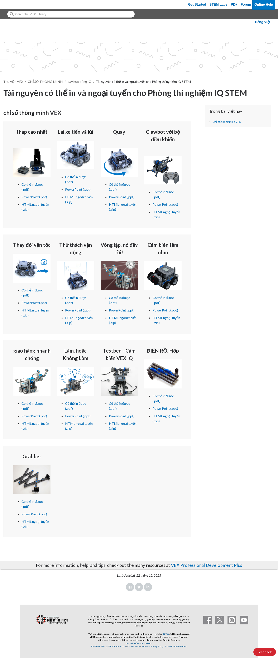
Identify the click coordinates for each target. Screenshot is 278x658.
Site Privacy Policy (99, 646)
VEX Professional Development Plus (206, 565)
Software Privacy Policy (152, 646)
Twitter (139, 587)
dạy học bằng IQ (79, 81)
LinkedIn (148, 587)
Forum (246, 4)
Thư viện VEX (13, 81)
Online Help (263, 4)
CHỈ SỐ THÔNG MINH (45, 81)
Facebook (130, 587)
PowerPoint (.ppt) (34, 197)
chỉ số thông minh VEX (227, 122)
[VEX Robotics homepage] (11, 4)
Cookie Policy (134, 646)
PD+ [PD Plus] (234, 4)
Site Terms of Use (117, 646)
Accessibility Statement (176, 646)
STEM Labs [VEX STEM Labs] (218, 4)
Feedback (265, 652)
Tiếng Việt (262, 22)
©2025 (166, 634)
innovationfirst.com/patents (139, 643)
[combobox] (71, 14)
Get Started (197, 4)
